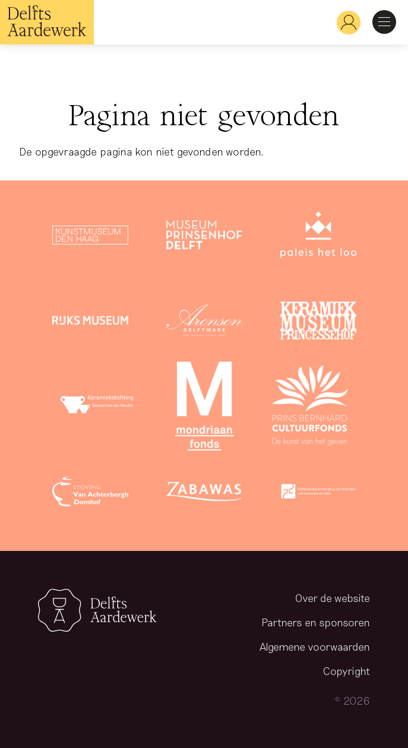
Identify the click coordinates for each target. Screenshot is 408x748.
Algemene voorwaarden (315, 646)
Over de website (332, 597)
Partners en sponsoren (315, 622)
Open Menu (384, 22)
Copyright (346, 670)
